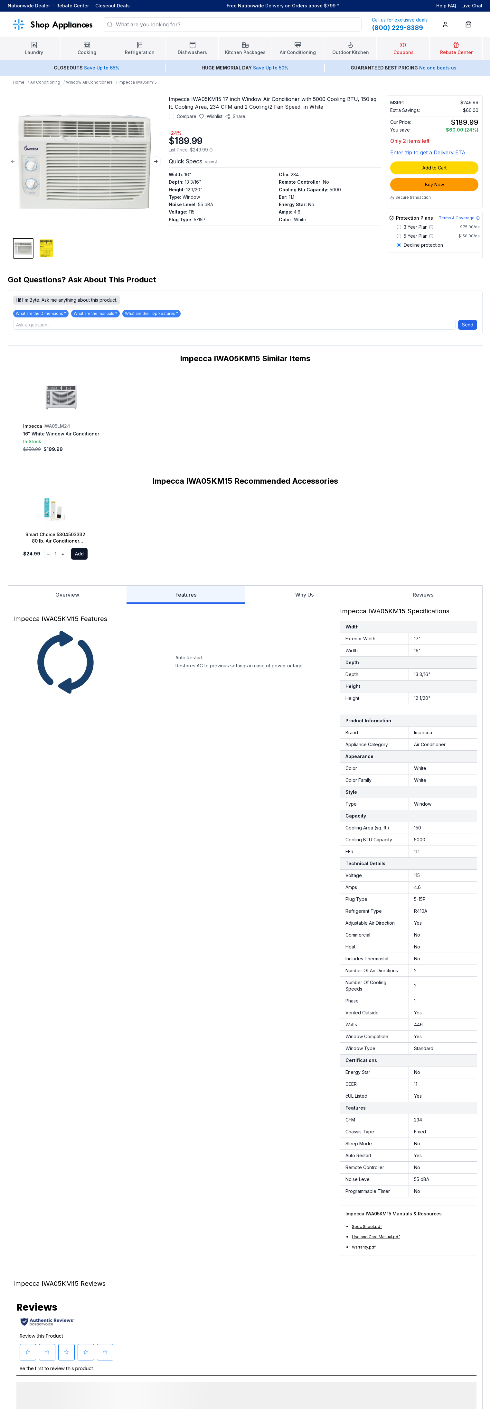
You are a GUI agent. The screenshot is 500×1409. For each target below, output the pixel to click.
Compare (186, 116)
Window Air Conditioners (89, 82)
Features (186, 599)
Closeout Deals (112, 5)
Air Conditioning (45, 82)
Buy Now (434, 184)
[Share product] (235, 116)
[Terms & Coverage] (459, 218)
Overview (67, 596)
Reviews (423, 596)
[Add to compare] (171, 116)
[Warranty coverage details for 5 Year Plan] (431, 236)
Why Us (304, 596)
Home (18, 82)
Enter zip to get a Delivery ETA (428, 152)
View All (212, 162)
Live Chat (472, 5)
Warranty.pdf (364, 1249)
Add (79, 555)
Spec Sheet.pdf (367, 1228)
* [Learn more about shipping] (338, 5)
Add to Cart (434, 167)
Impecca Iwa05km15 (137, 82)
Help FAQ (446, 5)
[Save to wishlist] (210, 116)
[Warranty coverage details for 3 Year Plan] (431, 227)
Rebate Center (72, 5)
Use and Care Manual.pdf (376, 1238)
